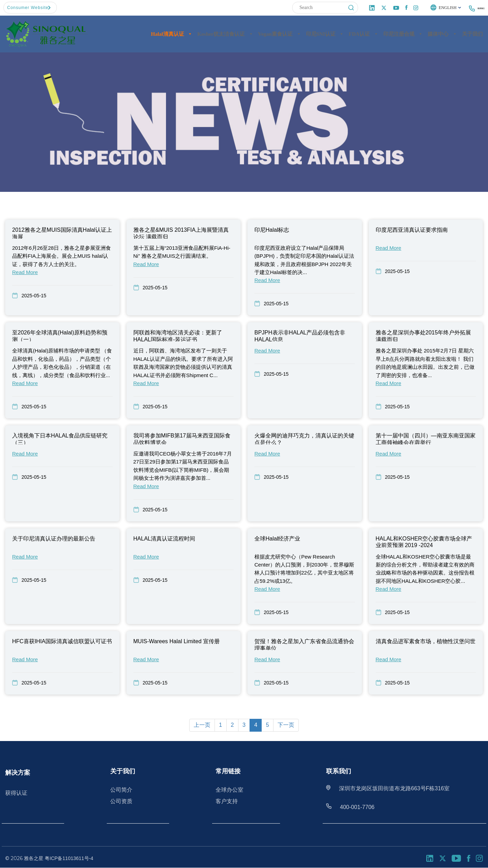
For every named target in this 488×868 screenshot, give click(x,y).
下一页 (286, 725)
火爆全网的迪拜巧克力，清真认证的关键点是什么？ (304, 438)
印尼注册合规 (403, 34)
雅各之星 (33, 858)
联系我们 (476, 7)
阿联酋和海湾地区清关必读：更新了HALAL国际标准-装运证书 (177, 335)
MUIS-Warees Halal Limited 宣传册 (176, 641)
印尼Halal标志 (271, 230)
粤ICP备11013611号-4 (69, 858)
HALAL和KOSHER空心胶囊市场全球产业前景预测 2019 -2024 (424, 541)
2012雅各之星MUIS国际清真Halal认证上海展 (62, 233)
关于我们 (472, 33)
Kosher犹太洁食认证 (225, 34)
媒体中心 (442, 34)
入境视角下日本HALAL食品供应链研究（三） (59, 438)
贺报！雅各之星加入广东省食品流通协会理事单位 (304, 644)
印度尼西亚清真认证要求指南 (412, 230)
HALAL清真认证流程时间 (164, 538)
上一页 (202, 725)
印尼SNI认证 (325, 34)
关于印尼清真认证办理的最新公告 (53, 538)
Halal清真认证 (172, 34)
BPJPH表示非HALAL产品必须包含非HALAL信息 (299, 335)
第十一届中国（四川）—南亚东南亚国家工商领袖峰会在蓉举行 (426, 438)
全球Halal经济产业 (277, 538)
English (434, 8)
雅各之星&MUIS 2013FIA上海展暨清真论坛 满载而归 (181, 233)
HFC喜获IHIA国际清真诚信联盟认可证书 (62, 641)
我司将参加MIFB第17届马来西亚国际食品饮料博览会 (181, 438)
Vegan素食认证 (279, 34)
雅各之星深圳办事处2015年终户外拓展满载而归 (423, 335)
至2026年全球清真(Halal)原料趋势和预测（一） (59, 335)
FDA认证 (363, 34)
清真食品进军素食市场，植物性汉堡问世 (426, 641)
